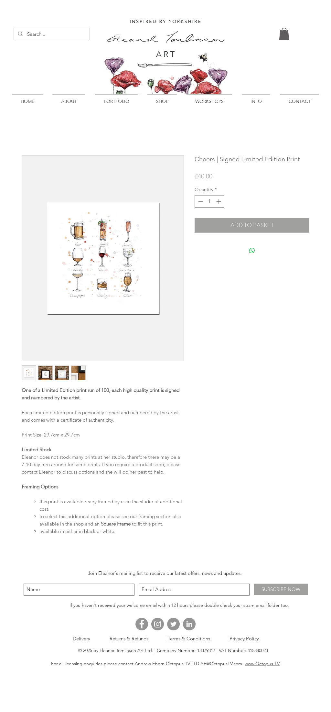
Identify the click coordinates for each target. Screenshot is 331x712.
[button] (284, 34)
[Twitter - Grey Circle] (173, 624)
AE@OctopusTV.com (221, 664)
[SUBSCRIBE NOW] (281, 589)
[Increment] (219, 201)
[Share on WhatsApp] (252, 251)
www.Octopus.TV (262, 664)
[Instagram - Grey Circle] (157, 624)
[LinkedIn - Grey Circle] (189, 624)
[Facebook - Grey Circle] (141, 624)
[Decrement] (200, 201)
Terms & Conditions (189, 639)
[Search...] (51, 34)
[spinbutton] (209, 201)
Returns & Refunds (129, 639)
